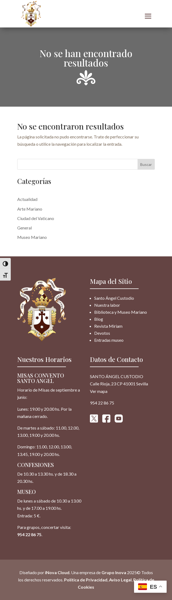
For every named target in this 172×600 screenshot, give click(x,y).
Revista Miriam (108, 326)
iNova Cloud (56, 572)
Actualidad (27, 199)
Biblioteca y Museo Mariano (120, 312)
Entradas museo (109, 340)
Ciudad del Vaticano (35, 218)
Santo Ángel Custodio (114, 298)
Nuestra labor (107, 305)
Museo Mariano (32, 237)
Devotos (102, 333)
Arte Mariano (29, 208)
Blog (98, 319)
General (24, 227)
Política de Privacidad (85, 579)
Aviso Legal (120, 579)
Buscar (146, 164)
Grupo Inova (113, 572)
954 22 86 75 (29, 534)
